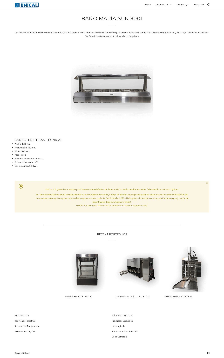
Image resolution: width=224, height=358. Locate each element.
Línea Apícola (118, 326)
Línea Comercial (119, 337)
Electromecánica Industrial (124, 332)
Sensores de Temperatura (27, 326)
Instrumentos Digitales (25, 332)
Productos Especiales (122, 321)
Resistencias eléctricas (25, 321)
